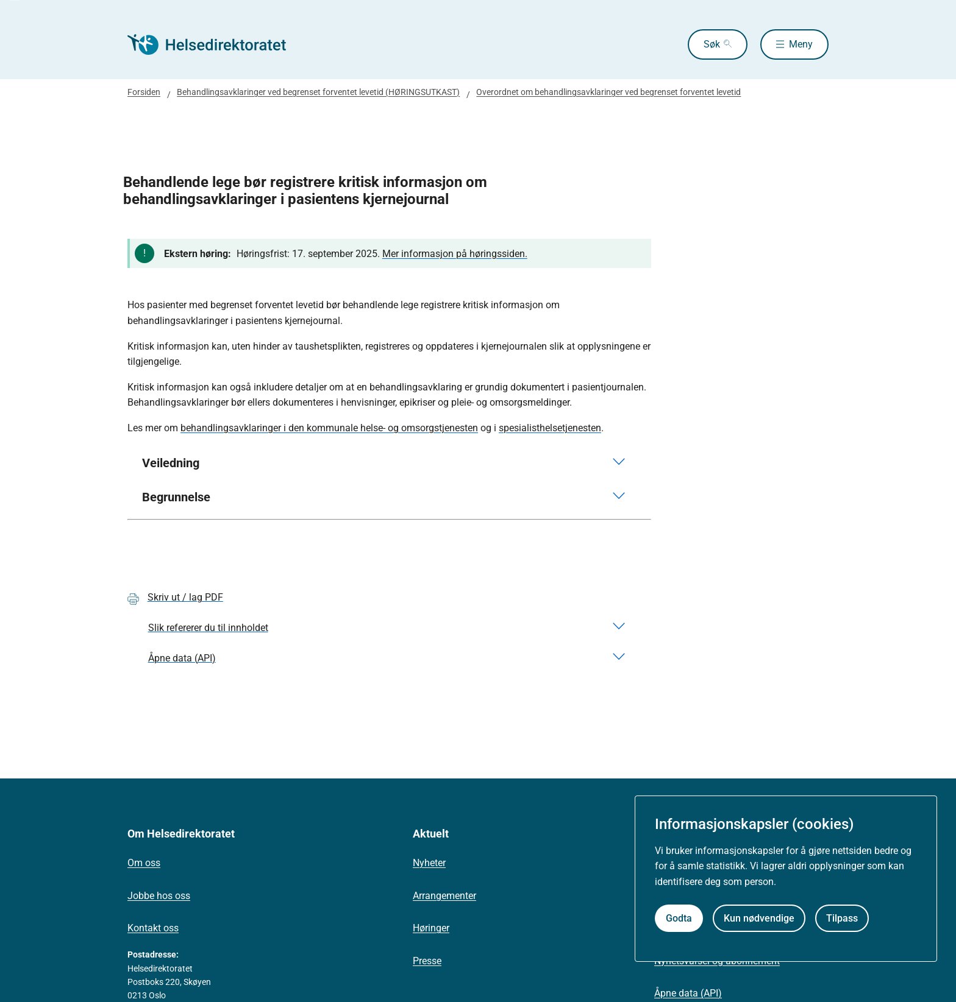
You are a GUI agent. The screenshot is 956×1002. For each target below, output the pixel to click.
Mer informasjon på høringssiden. (454, 253)
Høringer (431, 928)
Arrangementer (444, 895)
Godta (679, 918)
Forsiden (143, 92)
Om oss (143, 863)
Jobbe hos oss (158, 895)
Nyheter (429, 863)
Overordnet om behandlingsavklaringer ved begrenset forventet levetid (608, 92)
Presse (427, 961)
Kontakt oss (153, 928)
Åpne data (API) (688, 993)
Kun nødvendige (759, 918)
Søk (712, 44)
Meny (801, 44)
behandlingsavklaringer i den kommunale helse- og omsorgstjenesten (329, 428)
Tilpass (842, 918)
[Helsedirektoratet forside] (215, 44)
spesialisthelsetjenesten (550, 428)
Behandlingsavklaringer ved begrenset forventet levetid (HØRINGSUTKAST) (318, 92)
